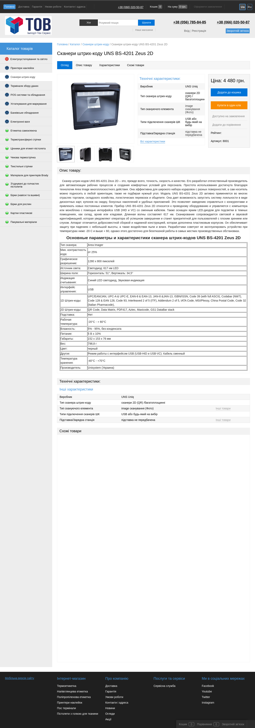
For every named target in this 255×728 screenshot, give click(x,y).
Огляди (110, 713)
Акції (108, 719)
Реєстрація (199, 30)
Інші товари (223, 408)
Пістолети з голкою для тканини (77, 713)
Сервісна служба (165, 685)
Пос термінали (66, 708)
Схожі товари (135, 65)
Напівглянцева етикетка (72, 691)
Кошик (155, 6)
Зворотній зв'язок (238, 30)
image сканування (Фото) (192, 109)
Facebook (208, 685)
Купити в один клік (229, 105)
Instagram (208, 702)
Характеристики (109, 65)
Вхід (186, 30)
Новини (110, 708)
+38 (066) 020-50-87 (130, 7)
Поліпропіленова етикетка (74, 697)
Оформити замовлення (208, 6)
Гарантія (37, 6)
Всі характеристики (152, 141)
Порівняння (204, 724)
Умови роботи (53, 6)
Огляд (65, 65)
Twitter (206, 697)
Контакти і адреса (74, 6)
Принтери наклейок (69, 702)
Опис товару (84, 65)
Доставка (23, 6)
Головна (9, 6)
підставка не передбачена (193, 133)
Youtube (207, 691)
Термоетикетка (66, 685)
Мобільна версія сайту (19, 678)
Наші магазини (144, 29)
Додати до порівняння (226, 124)
